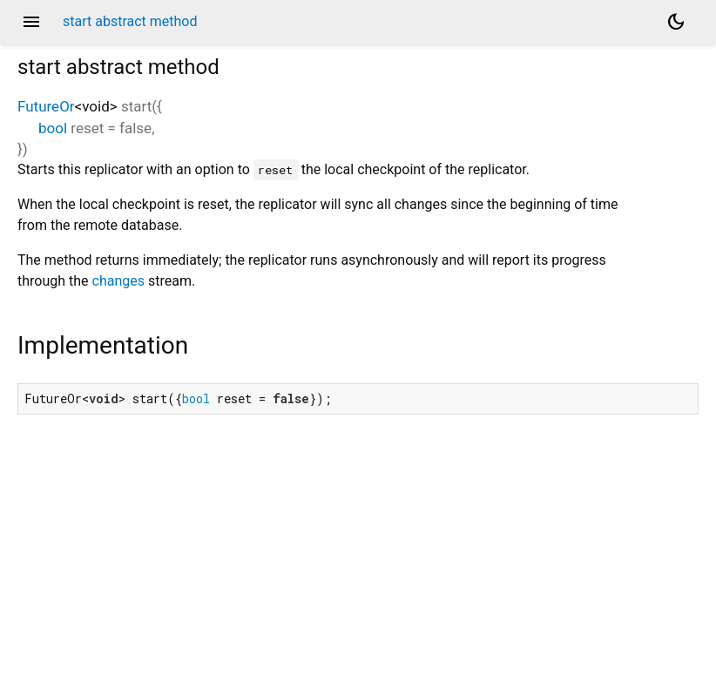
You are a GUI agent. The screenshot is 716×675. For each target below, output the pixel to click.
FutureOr (46, 106)
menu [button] (31, 21)
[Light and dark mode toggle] (676, 22)
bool (52, 128)
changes (118, 281)
